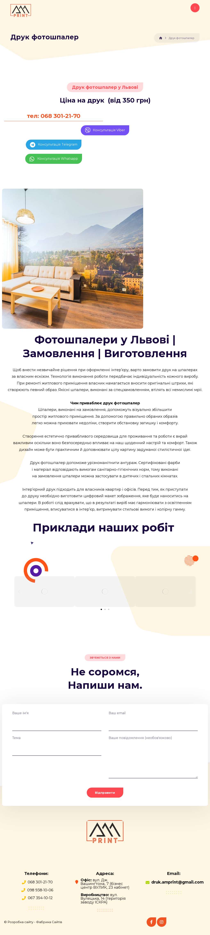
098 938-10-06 (40, 890)
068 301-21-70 (40, 882)
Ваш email (153, 721)
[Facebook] (151, 922)
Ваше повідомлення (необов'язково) (153, 758)
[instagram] (161, 922)
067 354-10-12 (40, 898)
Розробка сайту (20, 922)
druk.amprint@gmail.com (177, 882)
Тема (56, 746)
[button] (19, 591)
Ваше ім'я (56, 721)
